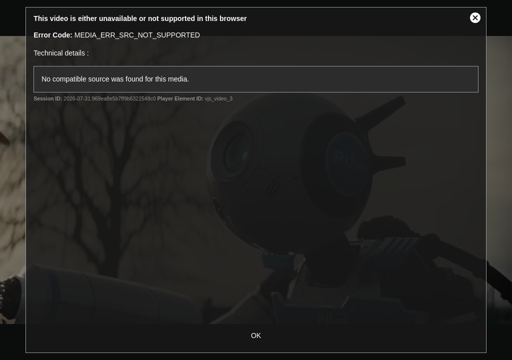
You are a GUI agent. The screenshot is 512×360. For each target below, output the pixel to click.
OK (256, 336)
